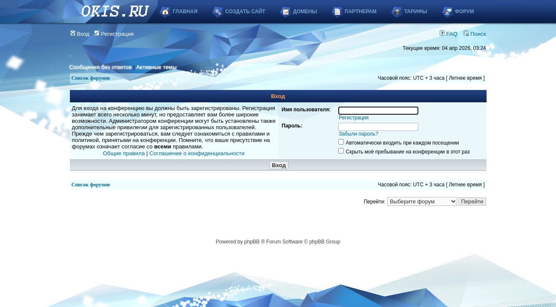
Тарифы (415, 11)
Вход (80, 34)
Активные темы (156, 67)
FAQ (449, 34)
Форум (464, 11)
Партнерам (361, 11)
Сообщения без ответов (100, 67)
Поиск (475, 34)
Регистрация (114, 34)
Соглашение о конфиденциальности (197, 153)
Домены (305, 11)
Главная (185, 11)
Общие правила (124, 153)
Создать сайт (245, 11)
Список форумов (91, 78)
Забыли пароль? (358, 134)
